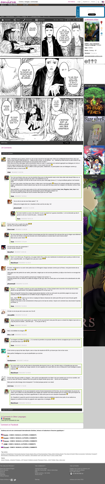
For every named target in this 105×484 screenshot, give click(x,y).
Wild (60, 455)
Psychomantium (43, 454)
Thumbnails (41, 20)
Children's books (32, 460)
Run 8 (48, 455)
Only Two (21, 455)
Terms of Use (38, 474)
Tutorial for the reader (41, 468)
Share (18, 20)
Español (5, 438)
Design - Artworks (10, 460)
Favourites (8, 20)
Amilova (3, 454)
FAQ (36, 471)
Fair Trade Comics (75, 471)
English (4, 435)
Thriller (53, 460)
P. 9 (49, 16)
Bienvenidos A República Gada (9, 455)
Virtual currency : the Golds (42, 473)
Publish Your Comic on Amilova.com (80, 468)
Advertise (2, 474)
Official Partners (4, 476)
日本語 (4, 444)
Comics (18, 16)
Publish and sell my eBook (77, 470)
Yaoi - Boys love (60, 460)
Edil (39, 455)
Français (5, 419)
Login (78, 2)
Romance (41, 460)
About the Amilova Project (7, 468)
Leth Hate (43, 455)
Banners (2, 473)
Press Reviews (4, 470)
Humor (26, 460)
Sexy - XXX (47, 460)
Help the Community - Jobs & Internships (46, 470)
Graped (94, 454)
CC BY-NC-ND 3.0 (76, 473)
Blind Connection (80, 454)
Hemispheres (10, 454)
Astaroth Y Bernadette (31, 455)
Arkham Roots (59, 454)
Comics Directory (10, 16)
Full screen (29, 20)
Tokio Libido (51, 454)
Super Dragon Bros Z (32, 454)
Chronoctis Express (19, 454)
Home (2, 16)
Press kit (2, 471)
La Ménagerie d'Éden (36, 16)
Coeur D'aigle (55, 455)
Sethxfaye (88, 454)
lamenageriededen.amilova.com (93, 56)
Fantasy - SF (25, 16)
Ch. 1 (44, 16)
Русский (5, 447)
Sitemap (37, 479)
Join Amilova (71, 2)
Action (2, 460)
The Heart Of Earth (69, 454)
